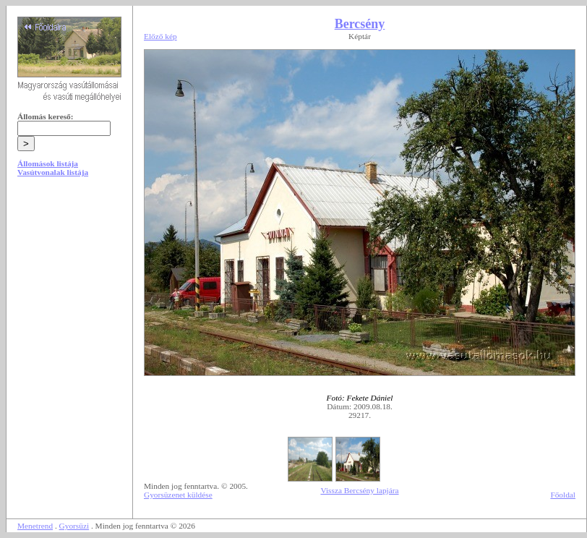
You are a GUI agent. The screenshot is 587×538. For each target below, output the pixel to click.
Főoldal (562, 494)
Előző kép (160, 36)
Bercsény (360, 24)
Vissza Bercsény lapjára (359, 490)
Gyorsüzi (74, 525)
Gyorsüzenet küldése (178, 494)
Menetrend (35, 525)
